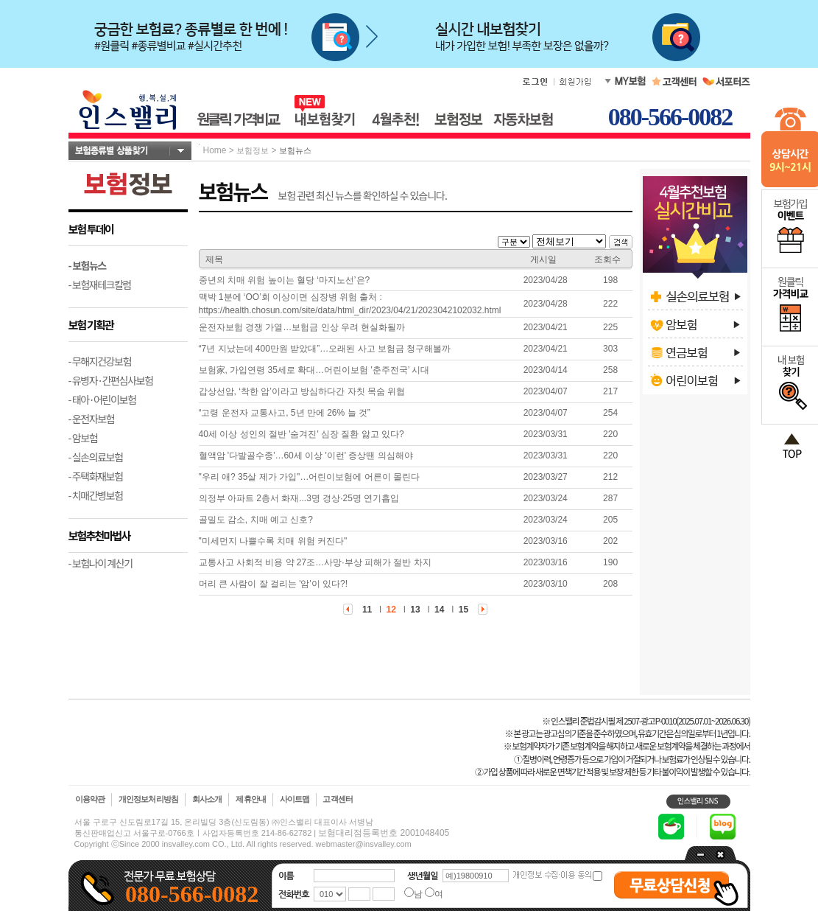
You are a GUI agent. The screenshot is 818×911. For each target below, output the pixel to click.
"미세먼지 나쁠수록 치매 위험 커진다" (273, 541)
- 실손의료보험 (95, 457)
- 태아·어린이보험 (102, 399)
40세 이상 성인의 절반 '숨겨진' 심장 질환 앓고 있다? (301, 434)
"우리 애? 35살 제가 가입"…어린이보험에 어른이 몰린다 (309, 477)
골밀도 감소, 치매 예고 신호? (256, 519)
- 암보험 (83, 437)
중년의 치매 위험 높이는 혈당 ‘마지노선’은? (284, 280)
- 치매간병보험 (95, 495)
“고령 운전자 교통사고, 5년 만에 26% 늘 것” (284, 413)
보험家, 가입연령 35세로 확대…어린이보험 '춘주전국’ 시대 (314, 370)
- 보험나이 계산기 (100, 563)
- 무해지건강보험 (100, 361)
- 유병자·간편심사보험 (110, 380)
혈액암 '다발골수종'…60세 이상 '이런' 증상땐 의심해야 (306, 455)
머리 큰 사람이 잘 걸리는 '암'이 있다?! (273, 584)
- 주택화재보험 (95, 476)
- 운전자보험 (91, 418)
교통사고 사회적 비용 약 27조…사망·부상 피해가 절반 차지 (315, 562)
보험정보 (252, 150)
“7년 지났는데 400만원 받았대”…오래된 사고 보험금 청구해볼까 (325, 348)
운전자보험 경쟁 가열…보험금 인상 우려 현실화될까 (302, 327)
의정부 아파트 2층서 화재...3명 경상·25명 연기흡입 (299, 498)
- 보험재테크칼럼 (100, 284)
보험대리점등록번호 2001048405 (383, 833)
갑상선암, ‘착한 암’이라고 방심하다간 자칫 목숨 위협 (302, 391)
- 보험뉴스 (87, 265)
